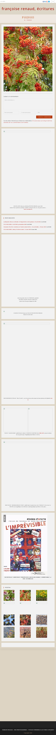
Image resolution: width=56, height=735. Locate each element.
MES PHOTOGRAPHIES (20, 657)
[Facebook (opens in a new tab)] (43, 1)
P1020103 (29, 20)
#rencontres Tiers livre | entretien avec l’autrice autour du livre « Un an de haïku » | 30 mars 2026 (25, 226)
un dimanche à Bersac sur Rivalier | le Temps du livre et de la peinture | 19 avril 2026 (22, 221)
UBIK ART (41, 433)
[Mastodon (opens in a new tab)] (50, 1)
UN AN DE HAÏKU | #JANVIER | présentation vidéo (15, 224)
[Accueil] (24, 20)
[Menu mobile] (3, 1)
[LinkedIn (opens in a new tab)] (45, 1)
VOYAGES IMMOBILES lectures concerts (41, 657)
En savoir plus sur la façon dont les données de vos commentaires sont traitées (28, 121)
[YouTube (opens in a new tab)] (47, 1)
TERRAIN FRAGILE (7, 657)
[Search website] (53, 1)
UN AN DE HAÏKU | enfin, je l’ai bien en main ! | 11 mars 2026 (17, 229)
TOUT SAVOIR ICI (28, 209)
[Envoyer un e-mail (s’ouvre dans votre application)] (49, 1)
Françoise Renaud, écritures (28, 8)
